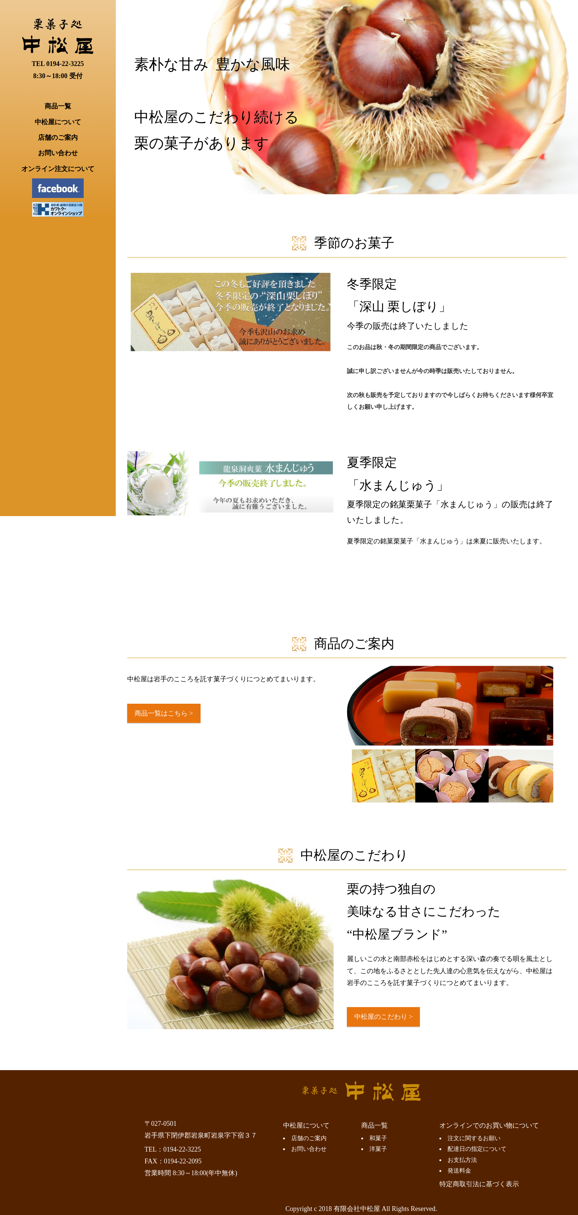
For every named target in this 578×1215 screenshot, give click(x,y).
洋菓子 (378, 1149)
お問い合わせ (58, 153)
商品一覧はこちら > (164, 713)
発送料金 (459, 1170)
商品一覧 (58, 106)
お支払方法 (462, 1160)
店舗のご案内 (58, 137)
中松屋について (58, 122)
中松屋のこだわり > (383, 1016)
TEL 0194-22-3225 (58, 63)
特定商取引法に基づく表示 (479, 1184)
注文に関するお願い (474, 1138)
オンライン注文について (57, 169)
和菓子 (378, 1138)
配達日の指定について (477, 1149)
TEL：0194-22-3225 (172, 1149)
